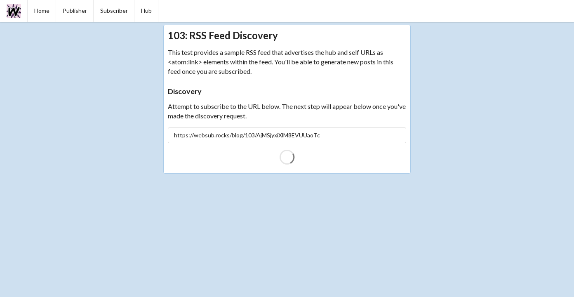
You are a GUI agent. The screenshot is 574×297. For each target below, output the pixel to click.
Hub (146, 10)
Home (41, 10)
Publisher (75, 10)
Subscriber (114, 10)
